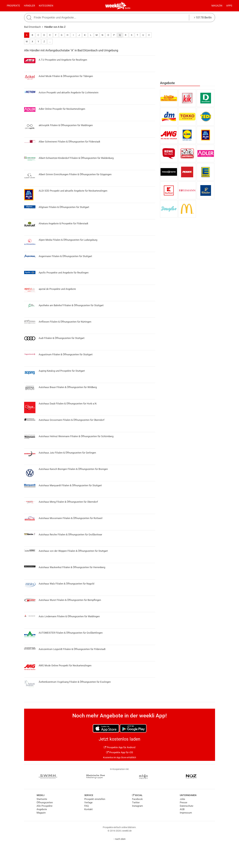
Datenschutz (186, 805)
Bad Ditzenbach (32, 26)
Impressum (186, 812)
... (50, 41)
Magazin (216, 5)
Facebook (137, 799)
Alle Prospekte (44, 805)
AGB (182, 809)
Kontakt (88, 809)
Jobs (182, 799)
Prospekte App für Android (119, 747)
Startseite (42, 799)
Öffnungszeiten (45, 802)
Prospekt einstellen (94, 799)
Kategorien (46, 5)
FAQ (86, 805)
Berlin (127, 8)
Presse (183, 802)
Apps (229, 5)
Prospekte (13, 5)
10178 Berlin (203, 17)
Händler (29, 5)
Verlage (88, 802)
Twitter (136, 802)
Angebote (42, 809)
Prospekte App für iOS (119, 752)
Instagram (137, 805)
